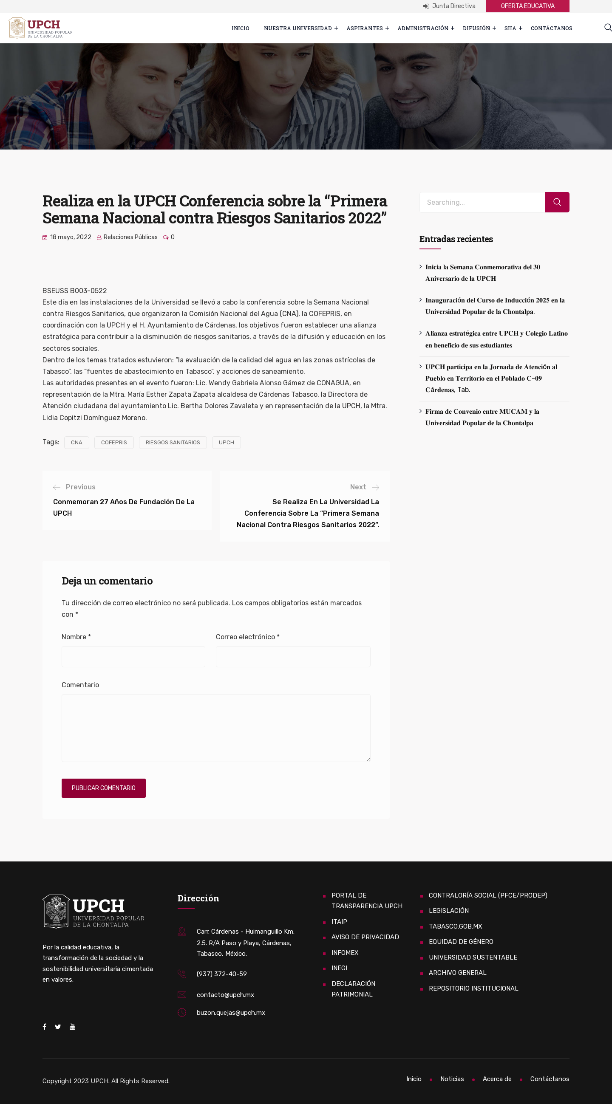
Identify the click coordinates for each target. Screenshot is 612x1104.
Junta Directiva (449, 6)
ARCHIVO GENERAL (458, 973)
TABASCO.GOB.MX (455, 926)
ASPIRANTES (364, 28)
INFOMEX (345, 953)
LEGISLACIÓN (449, 911)
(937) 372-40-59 (222, 974)
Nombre (76, 637)
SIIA (510, 28)
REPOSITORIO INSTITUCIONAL (473, 988)
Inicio (240, 28)
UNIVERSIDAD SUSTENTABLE (473, 957)
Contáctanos (551, 28)
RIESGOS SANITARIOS (173, 442)
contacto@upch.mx (225, 995)
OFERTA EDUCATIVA (528, 6)
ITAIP (339, 922)
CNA (76, 442)
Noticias (452, 1079)
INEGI (339, 968)
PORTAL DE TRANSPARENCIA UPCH (367, 901)
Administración (422, 28)
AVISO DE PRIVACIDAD (365, 937)
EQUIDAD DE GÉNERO (461, 942)
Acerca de (497, 1079)
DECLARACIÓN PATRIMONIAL (353, 989)
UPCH (226, 442)
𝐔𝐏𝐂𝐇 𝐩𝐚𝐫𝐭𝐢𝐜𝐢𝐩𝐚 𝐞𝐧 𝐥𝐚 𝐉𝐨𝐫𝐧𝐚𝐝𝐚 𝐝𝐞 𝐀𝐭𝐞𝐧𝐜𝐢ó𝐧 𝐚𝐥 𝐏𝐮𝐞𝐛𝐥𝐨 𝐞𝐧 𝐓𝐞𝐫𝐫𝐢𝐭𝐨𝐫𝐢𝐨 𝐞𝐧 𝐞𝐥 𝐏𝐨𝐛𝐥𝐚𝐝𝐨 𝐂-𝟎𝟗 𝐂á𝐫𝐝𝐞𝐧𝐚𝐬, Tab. (491, 378)
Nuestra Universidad (298, 28)
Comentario (80, 685)
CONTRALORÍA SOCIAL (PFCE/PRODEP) (488, 895)
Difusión (476, 28)
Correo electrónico (248, 637)
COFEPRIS (114, 442)
